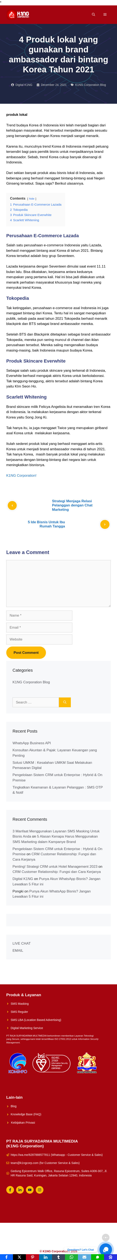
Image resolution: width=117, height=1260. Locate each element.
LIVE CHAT (22, 943)
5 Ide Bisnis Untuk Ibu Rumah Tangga (46, 524)
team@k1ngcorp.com (24, 1163)
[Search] (65, 702)
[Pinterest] (32, 1257)
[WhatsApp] (71, 1257)
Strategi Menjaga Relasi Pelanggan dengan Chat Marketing (72, 505)
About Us (63, 1237)
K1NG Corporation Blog (90, 84)
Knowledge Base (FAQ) (26, 1114)
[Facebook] (6, 1257)
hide (31, 198)
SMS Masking (20, 1003)
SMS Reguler (19, 1011)
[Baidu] (110, 1257)
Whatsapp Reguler (58, 1243)
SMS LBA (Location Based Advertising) (36, 1020)
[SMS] (97, 1257)
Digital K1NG (23, 879)
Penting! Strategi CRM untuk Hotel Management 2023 (55, 867)
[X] (19, 1257)
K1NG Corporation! (21, 476)
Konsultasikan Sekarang (89, 1237)
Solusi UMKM (44, 1237)
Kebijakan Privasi (23, 1122)
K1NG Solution (21, 1237)
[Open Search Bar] (93, 14)
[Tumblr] (58, 1257)
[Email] (84, 1257)
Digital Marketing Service (27, 1028)
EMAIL (18, 951)
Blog (14, 1106)
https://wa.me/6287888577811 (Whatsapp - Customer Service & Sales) (57, 1154)
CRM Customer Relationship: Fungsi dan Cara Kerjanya (57, 872)
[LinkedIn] (45, 1257)
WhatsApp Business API (32, 743)
